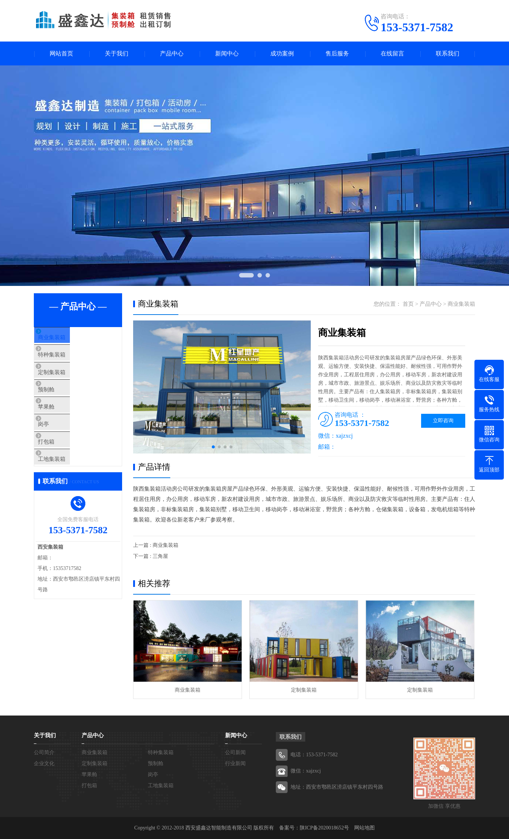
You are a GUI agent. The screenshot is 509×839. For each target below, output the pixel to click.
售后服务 (337, 53)
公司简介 (44, 752)
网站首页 (61, 53)
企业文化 (44, 763)
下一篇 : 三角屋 (150, 556)
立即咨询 (443, 420)
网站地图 (364, 828)
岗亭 (56, 446)
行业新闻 (235, 763)
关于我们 (116, 53)
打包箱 (59, 468)
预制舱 (59, 403)
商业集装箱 (65, 338)
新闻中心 (227, 53)
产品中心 (172, 53)
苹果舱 (59, 425)
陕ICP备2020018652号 (324, 828)
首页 (408, 304)
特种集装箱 (65, 360)
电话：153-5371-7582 (314, 754)
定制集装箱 (65, 381)
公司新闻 (235, 752)
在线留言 (392, 53)
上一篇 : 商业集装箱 (155, 545)
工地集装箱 (65, 490)
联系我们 (447, 53)
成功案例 (282, 53)
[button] (213, 446)
